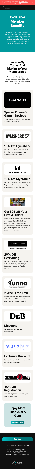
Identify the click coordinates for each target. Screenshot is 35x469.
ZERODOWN (23, 2)
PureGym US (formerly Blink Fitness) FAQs (17, 454)
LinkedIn (26, 445)
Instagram (13, 445)
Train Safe (17, 449)
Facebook (20, 445)
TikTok (8, 445)
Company (9, 449)
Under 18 (23, 449)
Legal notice (17, 452)
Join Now (17, 439)
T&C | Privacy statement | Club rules (16, 451)
